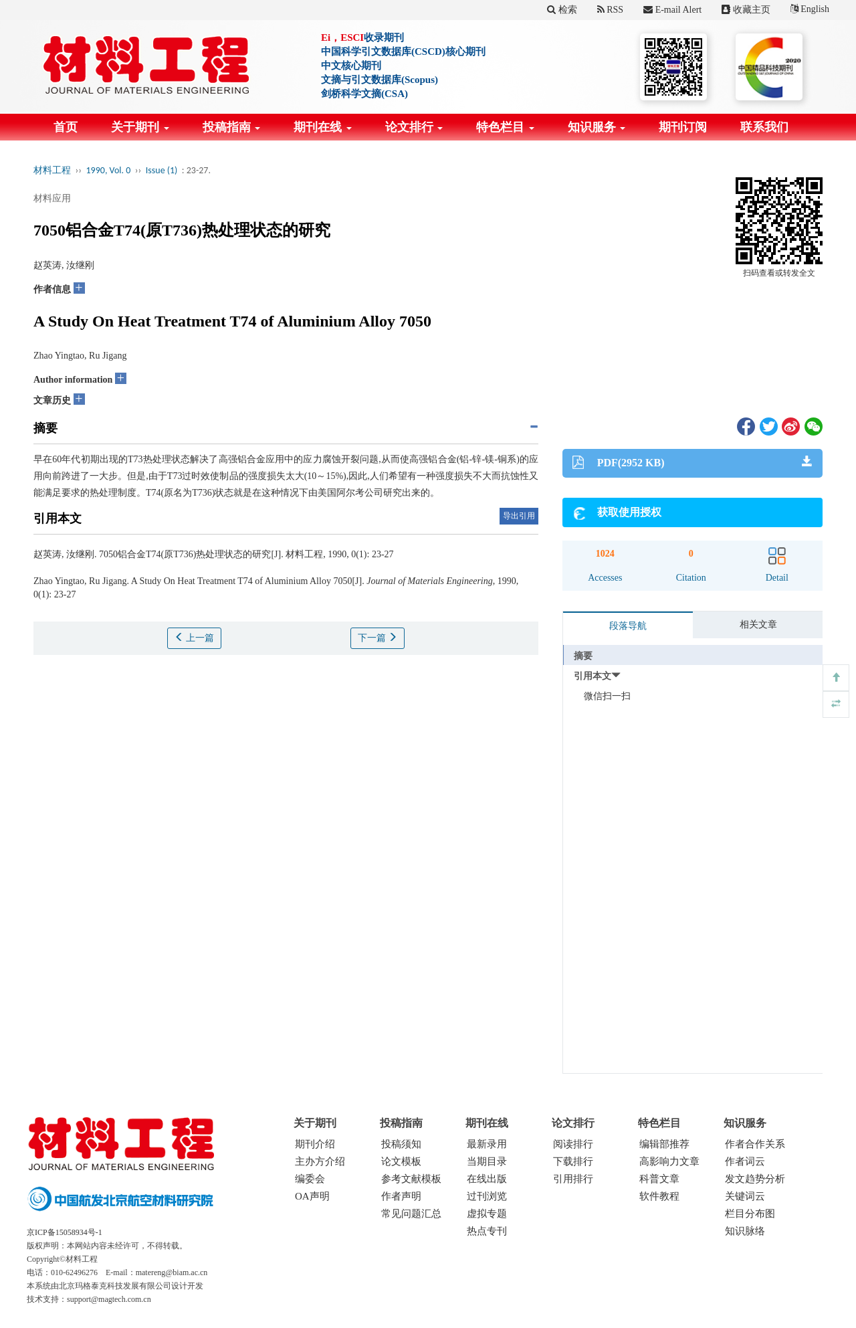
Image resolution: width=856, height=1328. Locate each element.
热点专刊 (487, 1231)
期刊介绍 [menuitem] (315, 1144)
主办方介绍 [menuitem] (320, 1161)
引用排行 (573, 1178)
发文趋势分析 (755, 1178)
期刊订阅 (683, 127)
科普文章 (659, 1178)
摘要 (583, 656)
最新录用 (487, 1144)
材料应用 (52, 198)
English (809, 9)
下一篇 (378, 637)
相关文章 (758, 625)
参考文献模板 (411, 1178)
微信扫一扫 (607, 696)
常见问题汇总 (411, 1213)
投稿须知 (401, 1144)
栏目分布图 (750, 1213)
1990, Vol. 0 (108, 170)
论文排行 (414, 127)
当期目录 (487, 1161)
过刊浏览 (487, 1196)
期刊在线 (323, 127)
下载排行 (573, 1161)
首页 (66, 127)
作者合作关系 (755, 1144)
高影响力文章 (669, 1161)
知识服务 (597, 127)
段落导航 (628, 626)
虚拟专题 (487, 1213)
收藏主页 (746, 10)
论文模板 (401, 1161)
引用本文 (592, 676)
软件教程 (659, 1196)
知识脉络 (745, 1231)
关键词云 (745, 1196)
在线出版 (487, 1178)
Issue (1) (162, 170)
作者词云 (745, 1161)
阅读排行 (573, 1144)
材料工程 (52, 170)
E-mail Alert (672, 10)
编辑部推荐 (664, 1144)
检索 (562, 10)
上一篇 (195, 637)
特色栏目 (505, 127)
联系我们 (764, 127)
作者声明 (401, 1196)
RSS (610, 10)
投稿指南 (232, 127)
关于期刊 (140, 127)
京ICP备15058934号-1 (64, 1232)
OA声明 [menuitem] (312, 1196)
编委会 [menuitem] (310, 1178)
